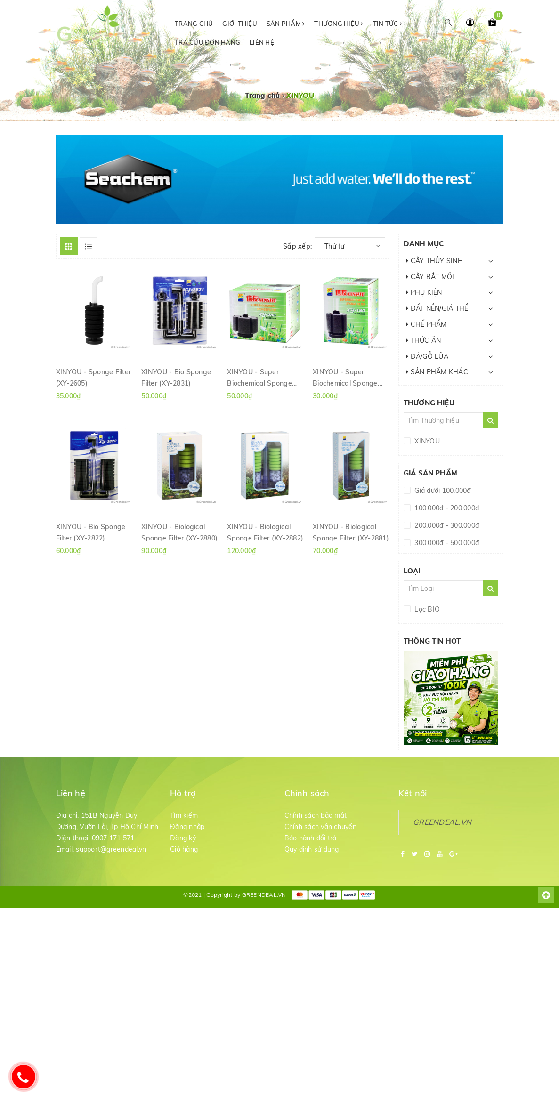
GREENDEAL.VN (442, 822)
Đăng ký (183, 838)
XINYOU (426, 441)
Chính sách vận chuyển (320, 826)
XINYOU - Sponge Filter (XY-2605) (93, 377)
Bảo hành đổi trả (310, 838)
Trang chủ (194, 23)
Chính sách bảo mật (315, 815)
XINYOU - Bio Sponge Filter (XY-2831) (176, 377)
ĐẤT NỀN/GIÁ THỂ (437, 308)
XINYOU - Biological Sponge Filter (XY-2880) (179, 532)
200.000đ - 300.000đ (446, 525)
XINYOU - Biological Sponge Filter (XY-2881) (351, 532)
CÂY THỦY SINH (434, 261)
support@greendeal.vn (111, 849)
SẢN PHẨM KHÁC (437, 372)
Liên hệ (262, 42)
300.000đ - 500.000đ (446, 543)
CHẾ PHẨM (426, 324)
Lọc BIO (426, 609)
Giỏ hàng (184, 849)
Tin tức (387, 23)
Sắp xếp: (297, 246)
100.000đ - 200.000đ (446, 508)
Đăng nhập (187, 826)
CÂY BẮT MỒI (430, 277)
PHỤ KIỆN (424, 292)
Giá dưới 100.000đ (442, 490)
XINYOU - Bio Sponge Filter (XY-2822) (91, 532)
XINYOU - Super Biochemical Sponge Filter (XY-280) (259, 377)
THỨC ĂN (423, 340)
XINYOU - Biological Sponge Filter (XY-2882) (265, 532)
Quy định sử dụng (311, 849)
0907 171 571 (113, 838)
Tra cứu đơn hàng (207, 42)
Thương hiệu (338, 23)
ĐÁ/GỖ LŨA (427, 356)
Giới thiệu (239, 23)
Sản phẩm (286, 23)
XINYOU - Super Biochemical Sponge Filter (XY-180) (345, 377)
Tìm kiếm (184, 815)
